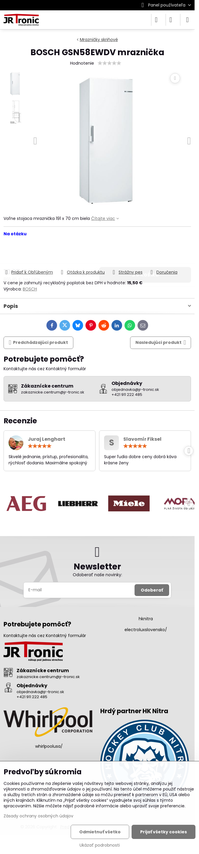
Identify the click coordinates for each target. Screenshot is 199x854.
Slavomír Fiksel (142, 439)
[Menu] (187, 20)
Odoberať (152, 590)
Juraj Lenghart (46, 439)
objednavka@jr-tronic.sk (40, 692)
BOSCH (30, 289)
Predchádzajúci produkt (38, 342)
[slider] (109, 63)
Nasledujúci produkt (160, 342)
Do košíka (145, 252)
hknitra (146, 619)
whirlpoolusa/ (49, 746)
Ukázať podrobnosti (100, 845)
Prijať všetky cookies (163, 832)
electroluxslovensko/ (145, 630)
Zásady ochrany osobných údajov (38, 816)
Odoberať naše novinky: (97, 575)
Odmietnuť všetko (100, 832)
